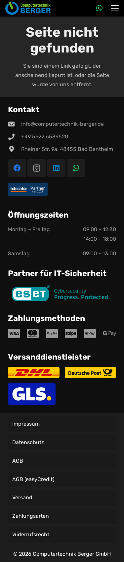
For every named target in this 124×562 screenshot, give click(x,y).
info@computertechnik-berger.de (62, 124)
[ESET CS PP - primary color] (62, 294)
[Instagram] (36, 168)
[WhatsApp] (99, 8)
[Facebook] (17, 168)
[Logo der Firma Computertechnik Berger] (28, 8)
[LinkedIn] (56, 168)
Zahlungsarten (30, 516)
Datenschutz (28, 442)
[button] (114, 8)
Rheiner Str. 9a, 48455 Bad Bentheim (67, 149)
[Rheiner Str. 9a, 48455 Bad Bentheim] (14, 149)
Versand (22, 497)
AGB (17, 461)
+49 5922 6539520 (44, 136)
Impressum (26, 424)
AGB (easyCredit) (33, 479)
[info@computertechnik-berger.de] (14, 124)
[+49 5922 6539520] (14, 136)
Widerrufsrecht (30, 534)
